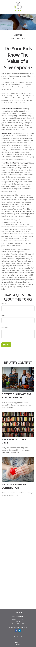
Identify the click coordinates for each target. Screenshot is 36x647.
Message (4, 327)
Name (3, 303)
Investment (18, 642)
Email (3, 315)
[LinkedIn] (19, 630)
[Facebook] (16, 630)
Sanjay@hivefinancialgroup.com (18, 627)
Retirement (18, 640)
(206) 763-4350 (20, 616)
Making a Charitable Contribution (14, 486)
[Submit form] (6, 344)
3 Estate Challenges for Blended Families (16, 396)
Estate (18, 644)
